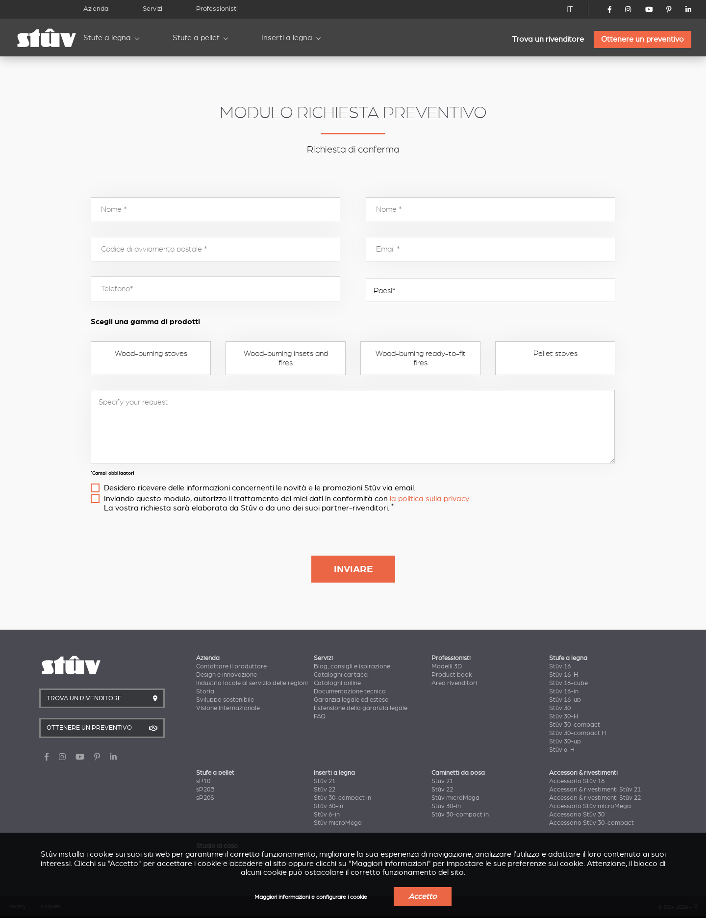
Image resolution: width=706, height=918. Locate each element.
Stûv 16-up (565, 699)
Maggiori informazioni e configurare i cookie (310, 897)
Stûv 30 (560, 708)
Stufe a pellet (196, 37)
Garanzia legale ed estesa (351, 699)
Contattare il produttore (231, 666)
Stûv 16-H (563, 674)
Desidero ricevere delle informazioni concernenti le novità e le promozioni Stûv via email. (259, 488)
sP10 (203, 781)
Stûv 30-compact (574, 724)
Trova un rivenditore (548, 39)
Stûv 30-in (328, 806)
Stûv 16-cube (568, 683)
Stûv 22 (324, 789)
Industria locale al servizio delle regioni (252, 683)
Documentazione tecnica (350, 691)
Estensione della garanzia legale (360, 708)
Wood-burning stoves (151, 353)
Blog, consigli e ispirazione (352, 666)
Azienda (95, 8)
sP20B (205, 789)
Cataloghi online (337, 683)
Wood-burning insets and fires (286, 358)
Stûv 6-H (562, 749)
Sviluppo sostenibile (225, 699)
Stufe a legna (107, 37)
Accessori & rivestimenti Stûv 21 (595, 789)
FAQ (320, 716)
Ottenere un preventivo (642, 39)
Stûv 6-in (327, 814)
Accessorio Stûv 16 (577, 781)
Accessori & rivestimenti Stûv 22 (595, 797)
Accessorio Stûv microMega (590, 806)
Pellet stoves (555, 353)
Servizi (152, 8)
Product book (451, 674)
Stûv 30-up (565, 741)
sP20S (205, 797)
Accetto (422, 896)
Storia (205, 691)
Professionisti (217, 8)
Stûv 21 (324, 781)
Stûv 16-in (564, 691)
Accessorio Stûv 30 (577, 814)
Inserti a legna (286, 37)
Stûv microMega (338, 822)
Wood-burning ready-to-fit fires (421, 358)
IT (569, 9)
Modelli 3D (446, 666)
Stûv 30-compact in (342, 797)
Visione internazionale (228, 708)
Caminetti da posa (458, 772)
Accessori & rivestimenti (583, 772)
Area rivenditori (454, 683)
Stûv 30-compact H (577, 733)
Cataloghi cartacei (341, 674)
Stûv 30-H (563, 716)
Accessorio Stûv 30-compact (591, 822)
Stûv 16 (560, 666)
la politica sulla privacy (429, 498)
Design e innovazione (226, 674)
